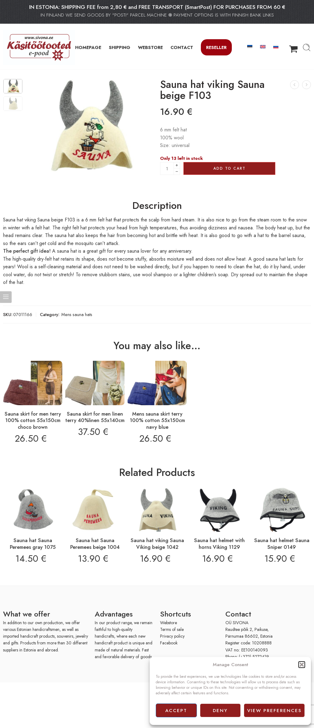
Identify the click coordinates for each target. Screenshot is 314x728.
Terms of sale (172, 629)
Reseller (216, 47)
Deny (220, 710)
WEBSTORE (150, 47)
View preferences (274, 710)
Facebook (169, 643)
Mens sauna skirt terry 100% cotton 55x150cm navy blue (157, 420)
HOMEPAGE (88, 47)
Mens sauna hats (76, 314)
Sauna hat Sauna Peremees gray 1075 (33, 544)
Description (157, 206)
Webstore (168, 623)
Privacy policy (172, 636)
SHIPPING (119, 47)
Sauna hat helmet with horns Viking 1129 (219, 544)
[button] (302, 665)
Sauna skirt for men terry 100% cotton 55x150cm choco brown (33, 420)
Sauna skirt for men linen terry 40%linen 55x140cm (94, 417)
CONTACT (181, 47)
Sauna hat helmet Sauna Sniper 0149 (281, 544)
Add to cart (229, 168)
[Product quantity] (167, 168)
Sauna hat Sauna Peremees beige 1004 (95, 544)
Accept (176, 710)
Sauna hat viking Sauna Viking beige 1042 (157, 544)
